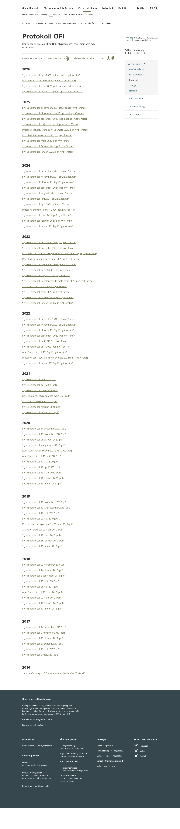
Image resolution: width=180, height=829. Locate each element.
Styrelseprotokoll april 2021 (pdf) (39, 402)
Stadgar (133, 103)
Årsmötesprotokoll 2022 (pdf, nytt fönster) (44, 370)
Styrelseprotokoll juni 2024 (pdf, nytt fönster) (45, 216)
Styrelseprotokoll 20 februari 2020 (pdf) (43, 496)
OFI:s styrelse (135, 92)
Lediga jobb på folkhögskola (109, 773)
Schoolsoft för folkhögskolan (109, 778)
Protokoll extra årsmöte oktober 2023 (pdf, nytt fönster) (51, 276)
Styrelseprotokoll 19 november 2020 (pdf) (44, 452)
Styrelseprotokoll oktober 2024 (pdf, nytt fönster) (48, 200)
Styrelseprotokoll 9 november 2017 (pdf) (43, 650)
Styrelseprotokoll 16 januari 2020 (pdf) (42, 501)
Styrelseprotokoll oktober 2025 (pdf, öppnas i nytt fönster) (53, 131)
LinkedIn (143, 769)
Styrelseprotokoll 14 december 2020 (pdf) (44, 446)
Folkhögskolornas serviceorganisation (78, 32)
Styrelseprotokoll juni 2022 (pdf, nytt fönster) (45, 359)
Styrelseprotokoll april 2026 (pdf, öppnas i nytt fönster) (51, 92)
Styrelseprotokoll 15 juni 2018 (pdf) (40, 599)
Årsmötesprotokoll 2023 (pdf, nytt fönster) (44, 304)
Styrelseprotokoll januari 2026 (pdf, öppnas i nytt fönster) (52, 109)
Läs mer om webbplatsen (33, 743)
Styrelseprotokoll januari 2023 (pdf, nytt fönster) (47, 320)
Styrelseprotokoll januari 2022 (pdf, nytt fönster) (47, 381)
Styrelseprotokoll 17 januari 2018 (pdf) (42, 626)
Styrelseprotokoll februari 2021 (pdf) (41, 424)
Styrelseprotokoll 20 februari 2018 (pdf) (43, 621)
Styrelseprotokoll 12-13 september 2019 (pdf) (46, 525)
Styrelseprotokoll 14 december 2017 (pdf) (44, 645)
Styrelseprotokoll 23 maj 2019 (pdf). (41, 536)
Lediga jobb (107, 26)
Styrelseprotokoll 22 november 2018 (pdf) (44, 582)
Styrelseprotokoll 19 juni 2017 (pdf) (40, 667)
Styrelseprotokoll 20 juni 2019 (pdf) (40, 531)
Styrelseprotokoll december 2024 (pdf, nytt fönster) (49, 189)
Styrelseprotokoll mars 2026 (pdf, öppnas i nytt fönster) (51, 103)
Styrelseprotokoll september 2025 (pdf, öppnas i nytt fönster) (54, 136)
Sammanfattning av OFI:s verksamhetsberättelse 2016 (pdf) (53, 691)
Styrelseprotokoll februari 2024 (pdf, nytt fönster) (48, 238)
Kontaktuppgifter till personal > (35, 804)
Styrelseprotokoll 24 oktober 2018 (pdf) (42, 588)
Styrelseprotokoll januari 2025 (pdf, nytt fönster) (47, 169)
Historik (133, 108)
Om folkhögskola (30, 26)
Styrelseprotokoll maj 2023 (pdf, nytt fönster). (46, 293)
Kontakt (122, 26)
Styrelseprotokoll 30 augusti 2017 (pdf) (42, 661)
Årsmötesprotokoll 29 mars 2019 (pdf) (42, 547)
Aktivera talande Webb (84, 76)
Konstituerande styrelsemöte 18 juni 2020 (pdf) (47, 468)
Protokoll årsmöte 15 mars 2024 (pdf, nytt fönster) (48, 227)
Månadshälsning (136, 124)
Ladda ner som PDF (56, 76)
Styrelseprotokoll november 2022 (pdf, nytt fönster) (49, 342)
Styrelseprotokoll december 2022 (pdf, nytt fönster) (49, 337)
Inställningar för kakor (106, 784)
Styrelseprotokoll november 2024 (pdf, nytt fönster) (49, 194)
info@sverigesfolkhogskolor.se (35, 783)
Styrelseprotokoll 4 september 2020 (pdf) (43, 463)
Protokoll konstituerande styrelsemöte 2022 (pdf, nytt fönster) (55, 375)
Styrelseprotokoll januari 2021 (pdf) (40, 430)
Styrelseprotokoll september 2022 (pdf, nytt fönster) (49, 353)
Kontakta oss (134, 132)
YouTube (144, 774)
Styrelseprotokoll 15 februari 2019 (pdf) (43, 558)
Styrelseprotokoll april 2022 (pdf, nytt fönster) (46, 364)
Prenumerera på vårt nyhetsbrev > (37, 763)
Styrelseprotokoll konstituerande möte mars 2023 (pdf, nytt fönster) (58, 298)
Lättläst (141, 26)
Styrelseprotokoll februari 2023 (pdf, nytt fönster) (48, 315)
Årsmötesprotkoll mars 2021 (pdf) (40, 419)
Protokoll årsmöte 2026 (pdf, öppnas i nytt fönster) (49, 98)
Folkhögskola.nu (67, 763)
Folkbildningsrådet (68, 785)
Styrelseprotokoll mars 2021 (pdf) (40, 408)
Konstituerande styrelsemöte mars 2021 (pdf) (46, 413)
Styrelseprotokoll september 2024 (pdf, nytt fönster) (49, 205)
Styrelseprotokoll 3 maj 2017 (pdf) (40, 672)
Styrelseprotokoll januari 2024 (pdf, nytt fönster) (47, 244)
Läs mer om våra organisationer (36, 737)
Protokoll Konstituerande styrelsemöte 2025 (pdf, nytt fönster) (55, 147)
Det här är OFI (135, 81)
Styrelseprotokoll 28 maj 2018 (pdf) (40, 604)
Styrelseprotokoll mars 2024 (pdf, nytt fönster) (46, 233)
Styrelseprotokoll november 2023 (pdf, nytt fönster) (49, 265)
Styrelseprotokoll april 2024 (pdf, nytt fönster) (46, 222)
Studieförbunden (67, 793)
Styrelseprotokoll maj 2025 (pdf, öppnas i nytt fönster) (50, 142)
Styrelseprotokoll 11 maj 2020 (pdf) (40, 479)
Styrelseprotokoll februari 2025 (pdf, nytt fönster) (48, 164)
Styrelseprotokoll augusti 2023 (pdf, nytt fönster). (48, 287)
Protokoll (133, 98)
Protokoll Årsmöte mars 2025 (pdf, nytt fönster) (47, 153)
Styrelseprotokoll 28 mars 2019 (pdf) (41, 553)
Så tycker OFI (134, 116)
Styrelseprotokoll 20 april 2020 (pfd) (41, 485)
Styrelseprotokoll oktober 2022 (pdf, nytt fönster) (48, 348)
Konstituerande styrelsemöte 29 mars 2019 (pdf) (47, 542)
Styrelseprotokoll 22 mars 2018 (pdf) (41, 615)
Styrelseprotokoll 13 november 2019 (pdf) (44, 520)
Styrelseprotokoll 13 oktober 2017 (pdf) (42, 656)
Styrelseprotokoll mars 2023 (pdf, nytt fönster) (46, 309)
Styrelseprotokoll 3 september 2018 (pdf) (43, 593)
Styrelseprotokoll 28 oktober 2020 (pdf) (42, 457)
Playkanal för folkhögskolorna (72, 771)
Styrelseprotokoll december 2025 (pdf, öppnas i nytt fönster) (54, 125)
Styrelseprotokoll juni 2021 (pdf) (39, 397)
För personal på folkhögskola (58, 26)
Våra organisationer (87, 26)
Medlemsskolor (136, 87)
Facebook (144, 763)
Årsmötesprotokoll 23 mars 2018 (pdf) (42, 610)
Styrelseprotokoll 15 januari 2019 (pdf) (42, 564)
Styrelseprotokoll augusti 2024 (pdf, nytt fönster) (47, 211)
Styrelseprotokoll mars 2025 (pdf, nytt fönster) (46, 158)
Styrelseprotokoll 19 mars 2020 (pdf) (41, 490)
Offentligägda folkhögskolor (51, 32)
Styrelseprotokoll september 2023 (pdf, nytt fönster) (49, 282)
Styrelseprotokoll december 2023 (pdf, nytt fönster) (49, 260)
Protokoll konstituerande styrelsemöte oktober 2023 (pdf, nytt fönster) (59, 271)
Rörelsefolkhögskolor (30, 32)
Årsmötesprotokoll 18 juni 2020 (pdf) (41, 474)
